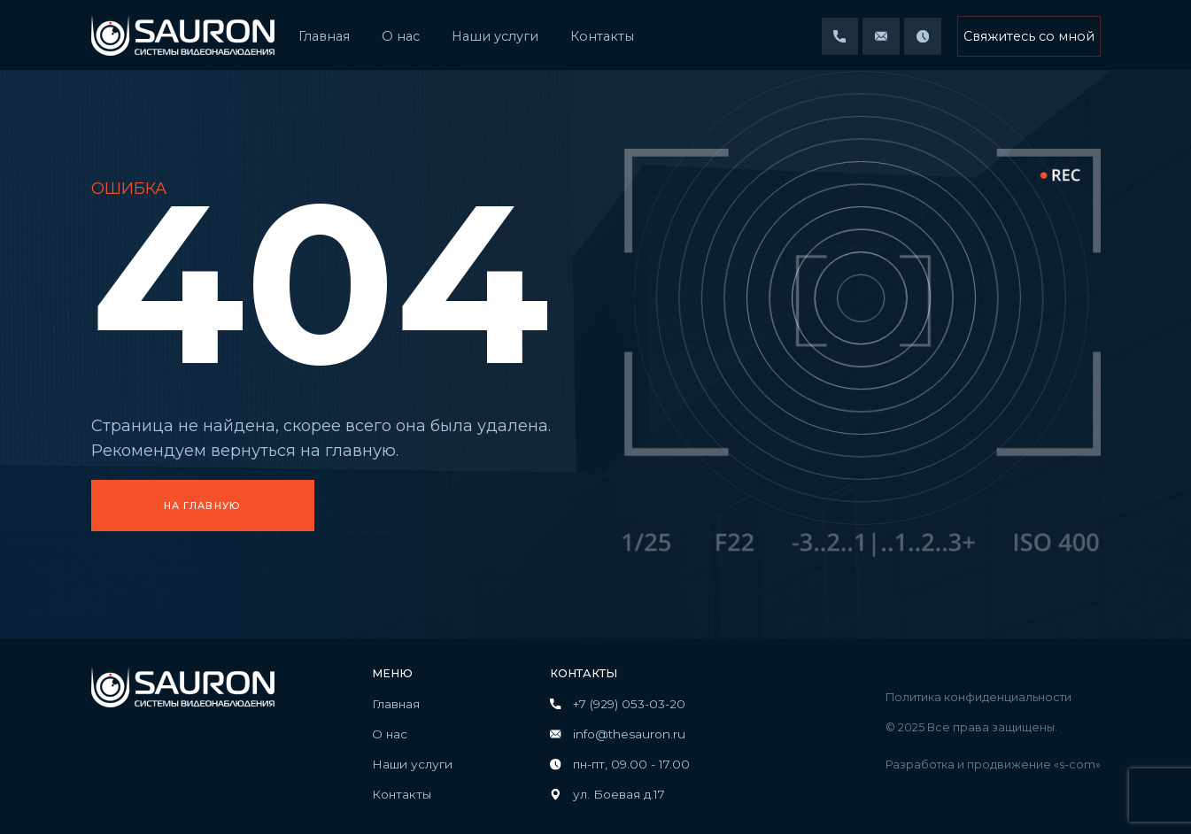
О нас (401, 36)
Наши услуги (495, 36)
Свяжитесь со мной (1028, 36)
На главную (203, 506)
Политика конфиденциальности (978, 697)
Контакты (602, 36)
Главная (324, 36)
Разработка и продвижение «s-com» (993, 764)
